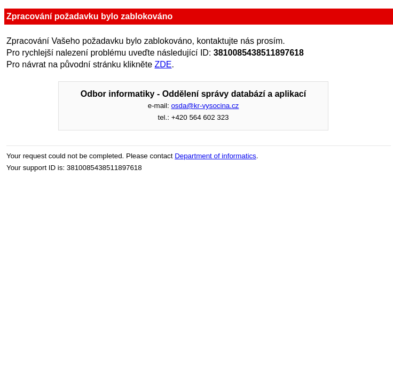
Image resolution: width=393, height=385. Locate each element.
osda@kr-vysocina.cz (205, 106)
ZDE (163, 64)
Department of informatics (215, 156)
